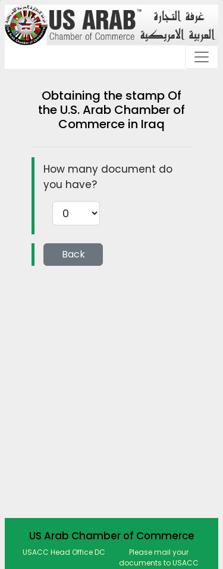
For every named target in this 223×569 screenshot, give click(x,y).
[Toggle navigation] (201, 57)
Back (73, 254)
